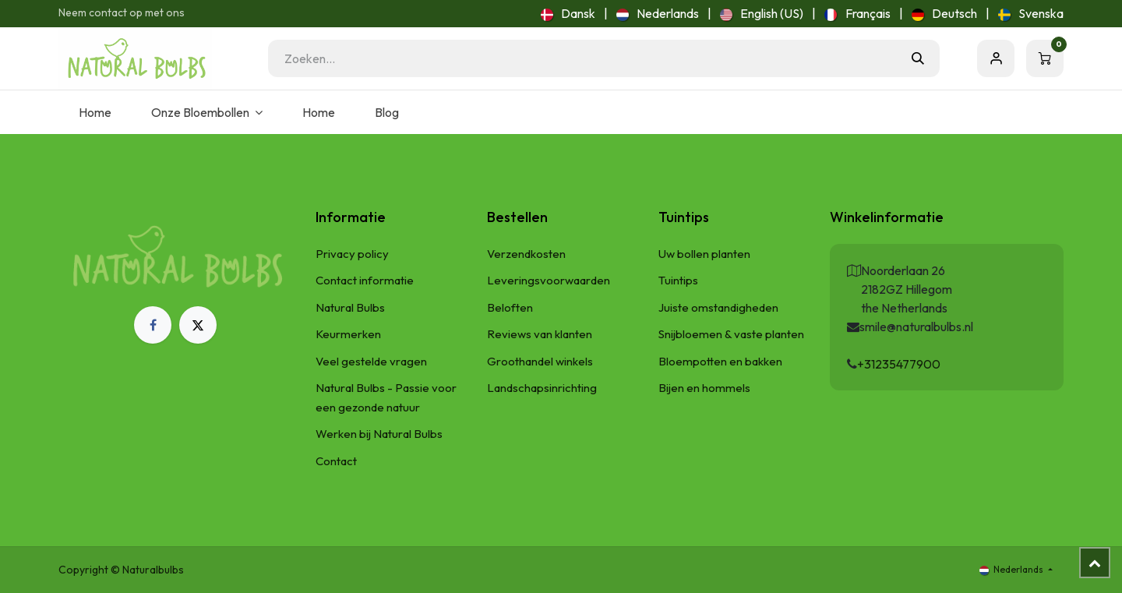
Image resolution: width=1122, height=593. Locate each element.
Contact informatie (365, 280)
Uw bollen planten (704, 253)
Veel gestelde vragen (371, 361)
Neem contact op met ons (121, 12)
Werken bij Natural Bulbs (379, 433)
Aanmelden (995, 58)
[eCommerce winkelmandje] (1045, 58)
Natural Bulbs (350, 307)
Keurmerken (348, 334)
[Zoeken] (918, 58)
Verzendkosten (526, 253)
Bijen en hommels (704, 387)
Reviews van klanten (539, 334)
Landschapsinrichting (542, 387)
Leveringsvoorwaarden (548, 280)
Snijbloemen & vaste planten (731, 334)
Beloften (510, 307)
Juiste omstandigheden (718, 307)
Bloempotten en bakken (720, 361)
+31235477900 (898, 364)
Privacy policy (352, 253)
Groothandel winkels (540, 361)
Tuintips (678, 280)
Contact (336, 461)
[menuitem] (568, 13)
